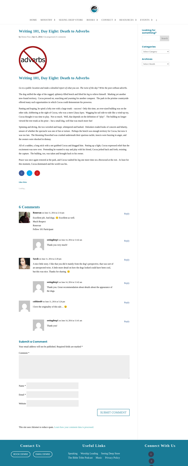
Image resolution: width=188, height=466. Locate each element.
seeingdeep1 (52, 240)
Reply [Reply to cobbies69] (126, 302)
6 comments (61, 37)
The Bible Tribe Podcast (80, 458)
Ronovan (37, 212)
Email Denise (43, 454)
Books (91, 20)
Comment (24, 353)
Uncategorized (49, 37)
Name (22, 386)
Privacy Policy (112, 458)
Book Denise (20, 454)
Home (33, 20)
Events (145, 20)
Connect (107, 20)
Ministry (46, 20)
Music (99, 458)
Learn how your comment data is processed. (74, 427)
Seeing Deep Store (71, 20)
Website (22, 403)
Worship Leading (89, 454)
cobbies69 (37, 301)
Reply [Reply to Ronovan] (126, 213)
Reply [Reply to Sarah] (126, 260)
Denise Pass (26, 37)
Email (22, 394)
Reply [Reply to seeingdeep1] (126, 241)
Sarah (36, 259)
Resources (126, 20)
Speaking (73, 454)
